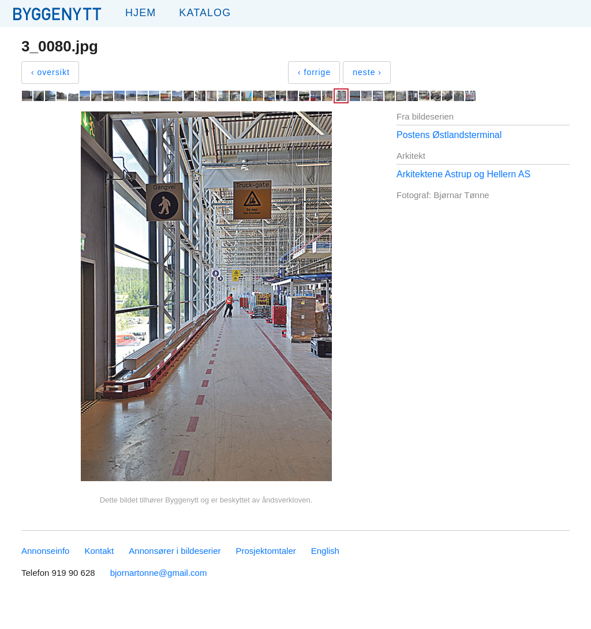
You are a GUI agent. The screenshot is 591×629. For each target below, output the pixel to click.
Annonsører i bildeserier (174, 551)
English (325, 551)
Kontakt (99, 551)
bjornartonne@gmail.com (158, 573)
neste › (367, 72)
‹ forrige (314, 72)
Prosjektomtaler (266, 551)
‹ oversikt (50, 72)
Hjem (140, 12)
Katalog (205, 12)
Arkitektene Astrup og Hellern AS (463, 174)
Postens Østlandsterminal (449, 135)
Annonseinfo (45, 551)
